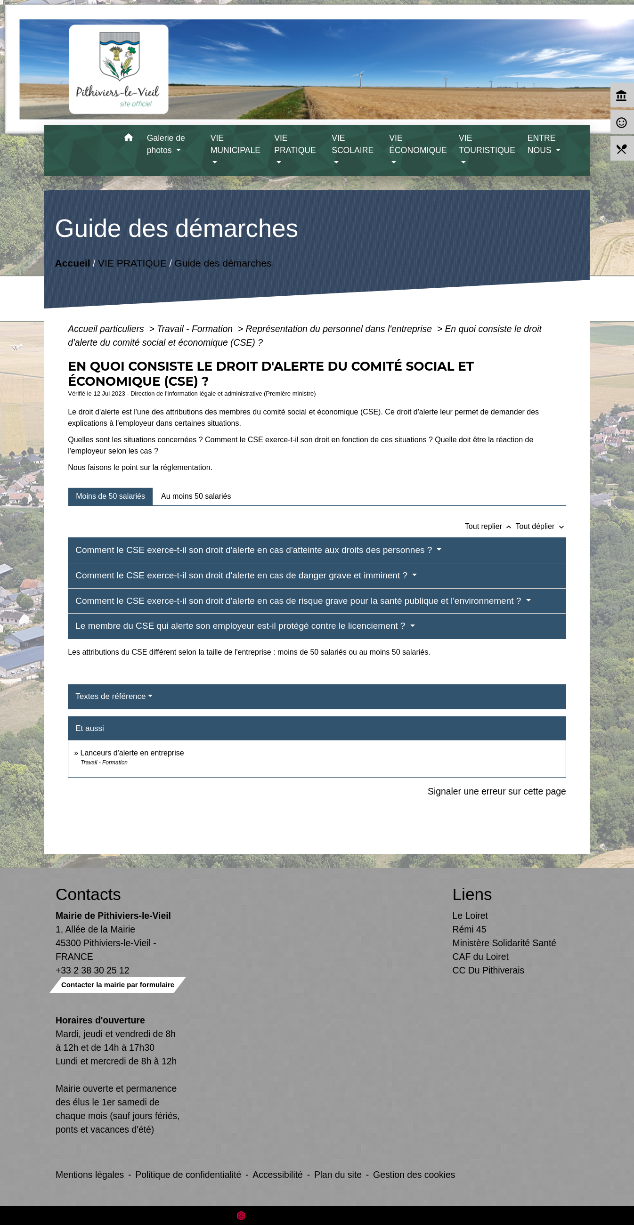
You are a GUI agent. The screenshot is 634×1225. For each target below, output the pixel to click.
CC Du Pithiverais (489, 970)
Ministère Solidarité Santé (505, 943)
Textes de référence (110, 696)
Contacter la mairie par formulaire (117, 985)
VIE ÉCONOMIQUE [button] (418, 144)
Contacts (88, 894)
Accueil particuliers (107, 329)
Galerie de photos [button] (166, 144)
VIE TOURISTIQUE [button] (487, 144)
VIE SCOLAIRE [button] (353, 144)
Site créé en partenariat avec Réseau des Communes (317, 1215)
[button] (129, 139)
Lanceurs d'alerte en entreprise (132, 753)
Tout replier (490, 526)
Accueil (72, 263)
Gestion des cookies (414, 1174)
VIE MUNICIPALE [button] (235, 144)
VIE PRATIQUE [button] (295, 144)
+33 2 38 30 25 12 (93, 970)
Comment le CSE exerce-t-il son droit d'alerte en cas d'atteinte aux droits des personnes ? (254, 550)
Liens (472, 894)
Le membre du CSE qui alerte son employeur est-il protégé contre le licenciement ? (241, 626)
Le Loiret (470, 915)
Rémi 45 (470, 929)
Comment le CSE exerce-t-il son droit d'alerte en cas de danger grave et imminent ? (242, 575)
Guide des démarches (223, 263)
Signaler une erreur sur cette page (497, 791)
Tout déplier (541, 526)
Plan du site (338, 1174)
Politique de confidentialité (188, 1174)
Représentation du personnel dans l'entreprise (340, 329)
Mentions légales (90, 1174)
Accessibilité (277, 1174)
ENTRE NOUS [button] (542, 144)
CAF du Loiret (481, 956)
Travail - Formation (196, 329)
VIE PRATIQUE (132, 263)
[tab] (110, 496)
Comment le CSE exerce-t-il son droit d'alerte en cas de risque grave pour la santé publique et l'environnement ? (299, 601)
